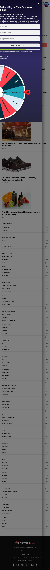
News (3, 411)
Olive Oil (4, 414)
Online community (8, 417)
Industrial (5, 382)
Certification (6, 269)
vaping (4, 520)
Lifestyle (5, 395)
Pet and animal (7, 427)
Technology (6, 488)
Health (4, 359)
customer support (8, 301)
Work (3, 526)
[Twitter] (22, 565)
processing (6, 433)
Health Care (6, 362)
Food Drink (5, 337)
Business (5, 259)
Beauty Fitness (7, 253)
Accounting (6, 227)
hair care (5, 356)
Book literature (7, 256)
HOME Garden (6, 372)
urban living (6, 514)
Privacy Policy (25, 551)
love (3, 398)
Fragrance (5, 340)
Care (3, 263)
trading (4, 494)
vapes (4, 517)
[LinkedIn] (32, 565)
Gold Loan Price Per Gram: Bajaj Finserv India (27, 105)
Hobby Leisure (6, 369)
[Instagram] (17, 565)
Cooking (4, 295)
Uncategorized (7, 510)
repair (4, 456)
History (4, 366)
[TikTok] (36, 565)
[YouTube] (27, 565)
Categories (9, 558)
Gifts (3, 353)
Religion (4, 449)
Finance (4, 333)
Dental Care (6, 304)
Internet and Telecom (9, 385)
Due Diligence (6, 314)
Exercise (5, 327)
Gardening (5, 350)
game (3, 343)
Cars (3, 266)
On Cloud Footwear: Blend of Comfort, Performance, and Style (19, 179)
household (5, 375)
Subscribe (17, 558)
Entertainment (7, 324)
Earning (4, 317)
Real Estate (5, 443)
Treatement (5, 507)
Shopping (5, 472)
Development (6, 308)
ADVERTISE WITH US (36, 558)
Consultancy (6, 292)
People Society (7, 423)
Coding (4, 279)
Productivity (6, 436)
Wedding (4, 523)
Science (4, 462)
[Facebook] (13, 565)
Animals (4, 230)
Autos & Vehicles (7, 247)
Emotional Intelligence (9, 321)
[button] (3, 3)
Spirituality (6, 475)
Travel (4, 501)
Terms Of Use (25, 554)
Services (5, 469)
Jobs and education (8, 388)
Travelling (5, 504)
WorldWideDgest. (32, 547)
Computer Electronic (9, 285)
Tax (3, 485)
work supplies (7, 530)
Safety (4, 459)
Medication (5, 407)
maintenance (6, 401)
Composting (6, 282)
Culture (4, 298)
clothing (5, 275)
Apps (3, 240)
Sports (4, 478)
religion (4, 452)
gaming (4, 346)
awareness (5, 250)
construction (6, 288)
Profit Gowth (6, 440)
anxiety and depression (10, 234)
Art (3, 243)
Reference (5, 446)
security (5, 465)
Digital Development (8, 311)
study (4, 481)
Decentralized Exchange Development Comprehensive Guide (25, 82)
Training (5, 498)
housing (4, 378)
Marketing (5, 404)
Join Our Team (25, 558)
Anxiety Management (8, 237)
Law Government (7, 391)
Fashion (4, 330)
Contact (30, 560)
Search (41, 45)
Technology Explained (9, 491)
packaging (5, 420)
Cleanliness (6, 272)
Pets (3, 430)
